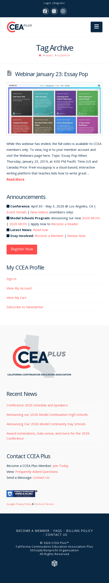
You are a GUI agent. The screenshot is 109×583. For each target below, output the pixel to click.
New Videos (39, 212)
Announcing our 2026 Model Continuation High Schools (47, 414)
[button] (96, 27)
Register (59, 3)
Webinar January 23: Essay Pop (51, 73)
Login (47, 3)
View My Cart (16, 297)
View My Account (19, 288)
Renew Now (76, 235)
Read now (40, 230)
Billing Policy (79, 531)
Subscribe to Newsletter (25, 307)
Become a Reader (64, 224)
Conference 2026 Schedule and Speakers (37, 405)
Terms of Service (44, 504)
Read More (15, 179)
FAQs (57, 531)
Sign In (11, 279)
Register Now (22, 249)
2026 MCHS (91, 218)
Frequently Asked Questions (36, 471)
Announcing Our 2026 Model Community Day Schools (46, 424)
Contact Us (41, 477)
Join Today (61, 465)
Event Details (17, 212)
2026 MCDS (18, 224)
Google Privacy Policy (19, 504)
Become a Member (49, 235)
